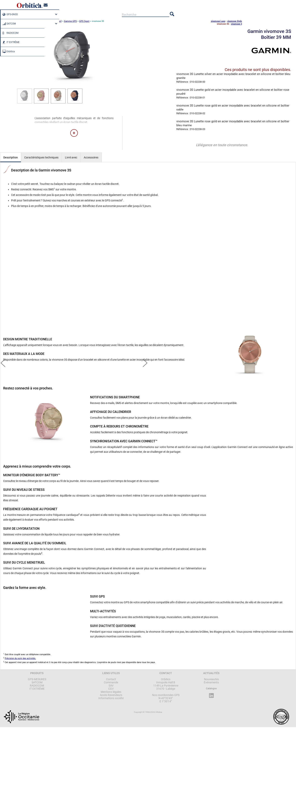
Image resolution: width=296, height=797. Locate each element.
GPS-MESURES (37, 679)
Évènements (211, 682)
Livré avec (71, 157)
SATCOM (8, 23)
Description (10, 157)
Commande (111, 682)
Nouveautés (211, 679)
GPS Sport (84, 21)
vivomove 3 (236, 24)
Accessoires (91, 157)
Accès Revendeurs (111, 695)
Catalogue (211, 688)
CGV (111, 688)
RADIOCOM (9, 33)
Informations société (111, 698)
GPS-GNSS (9, 14)
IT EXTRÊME (10, 42)
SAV (111, 685)
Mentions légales (111, 691)
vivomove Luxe (218, 21)
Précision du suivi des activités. (20, 658)
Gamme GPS (70, 21)
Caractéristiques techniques (41, 157)
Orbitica (8, 51)
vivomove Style (234, 21)
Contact (111, 679)
